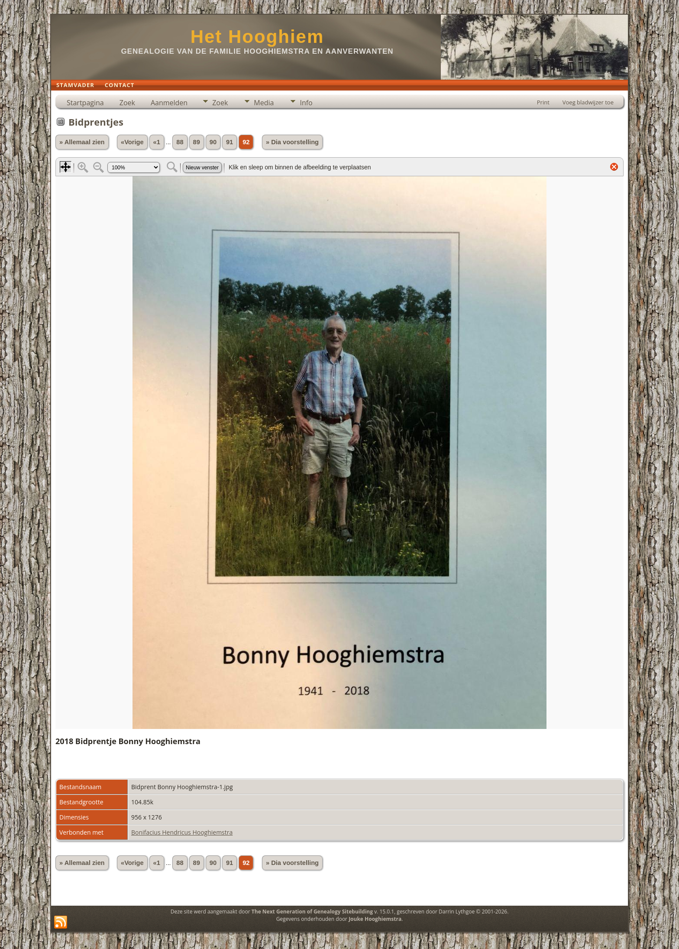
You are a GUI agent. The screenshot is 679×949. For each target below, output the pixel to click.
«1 (156, 142)
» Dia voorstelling (292, 142)
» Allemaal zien (82, 142)
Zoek (127, 102)
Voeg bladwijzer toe (588, 102)
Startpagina (85, 102)
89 (196, 142)
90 (213, 142)
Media (264, 102)
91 (229, 142)
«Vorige (132, 142)
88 (179, 142)
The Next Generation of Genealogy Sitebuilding (312, 911)
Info (306, 102)
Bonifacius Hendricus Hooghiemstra (182, 832)
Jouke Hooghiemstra (375, 919)
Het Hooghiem (257, 36)
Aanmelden (169, 102)
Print (543, 102)
